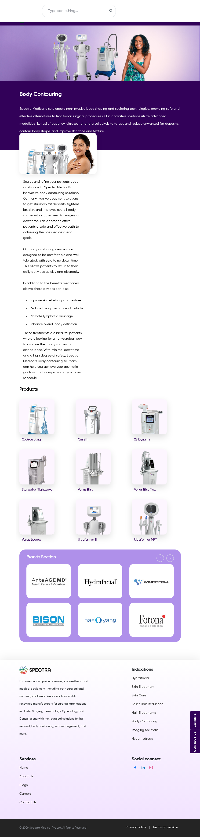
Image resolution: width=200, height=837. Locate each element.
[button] (160, 558)
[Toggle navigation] (32, 11)
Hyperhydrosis (142, 738)
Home (23, 767)
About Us (26, 776)
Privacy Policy (136, 827)
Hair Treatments (144, 712)
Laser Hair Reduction (147, 704)
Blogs (23, 785)
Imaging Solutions (145, 730)
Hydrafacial (140, 678)
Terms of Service (165, 827)
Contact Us (27, 802)
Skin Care (139, 695)
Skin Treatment (143, 686)
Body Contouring (144, 721)
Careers (25, 793)
